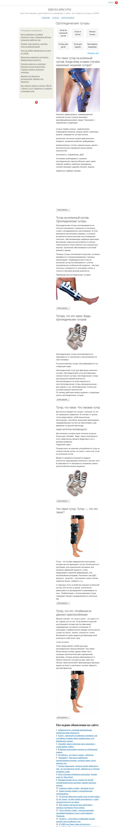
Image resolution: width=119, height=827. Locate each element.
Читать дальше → (63, 209)
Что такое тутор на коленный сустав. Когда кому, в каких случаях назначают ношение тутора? (78, 61)
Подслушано (67, 17)
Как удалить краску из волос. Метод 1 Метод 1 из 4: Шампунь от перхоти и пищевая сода (36, 88)
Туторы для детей (63, 45)
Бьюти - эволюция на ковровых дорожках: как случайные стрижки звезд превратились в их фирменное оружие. (76, 738)
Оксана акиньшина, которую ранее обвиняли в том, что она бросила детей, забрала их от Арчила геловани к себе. (78, 769)
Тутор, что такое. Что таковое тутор (78, 407)
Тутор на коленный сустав (63, 33)
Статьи (55, 17)
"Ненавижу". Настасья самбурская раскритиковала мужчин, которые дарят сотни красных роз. (76, 760)
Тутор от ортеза (77, 33)
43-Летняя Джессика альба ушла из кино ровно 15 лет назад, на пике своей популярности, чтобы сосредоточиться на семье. (78, 799)
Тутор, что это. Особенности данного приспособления (73, 612)
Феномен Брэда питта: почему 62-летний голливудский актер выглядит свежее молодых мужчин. (76, 782)
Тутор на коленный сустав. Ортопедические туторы (72, 219)
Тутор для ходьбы (78, 45)
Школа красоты (59, 9)
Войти (111, 2)
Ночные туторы (92, 33)
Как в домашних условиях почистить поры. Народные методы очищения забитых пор (36, 37)
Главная (46, 17)
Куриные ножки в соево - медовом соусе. (76, 788)
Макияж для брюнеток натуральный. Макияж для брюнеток (32, 79)
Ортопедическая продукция (92, 45)
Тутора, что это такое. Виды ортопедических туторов (73, 317)
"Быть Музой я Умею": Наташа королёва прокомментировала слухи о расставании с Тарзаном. (75, 813)
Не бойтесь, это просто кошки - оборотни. (76, 755)
